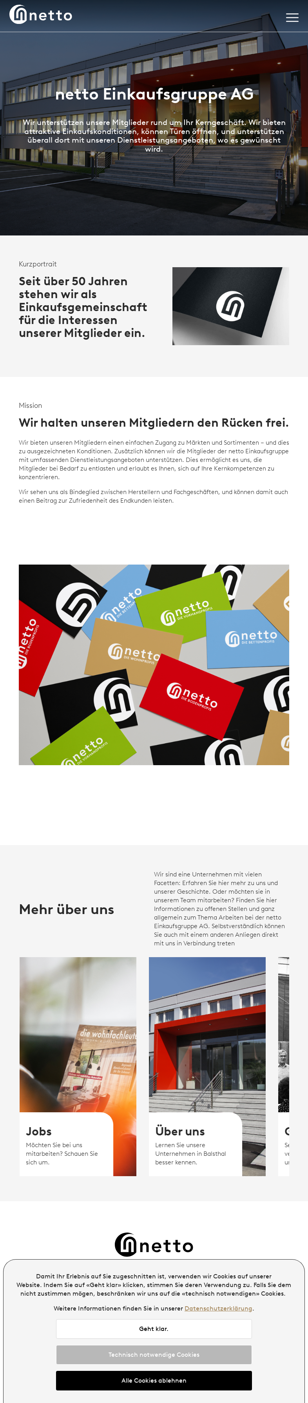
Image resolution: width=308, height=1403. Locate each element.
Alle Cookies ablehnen (154, 1380)
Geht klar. (153, 1328)
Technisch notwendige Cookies (154, 1354)
